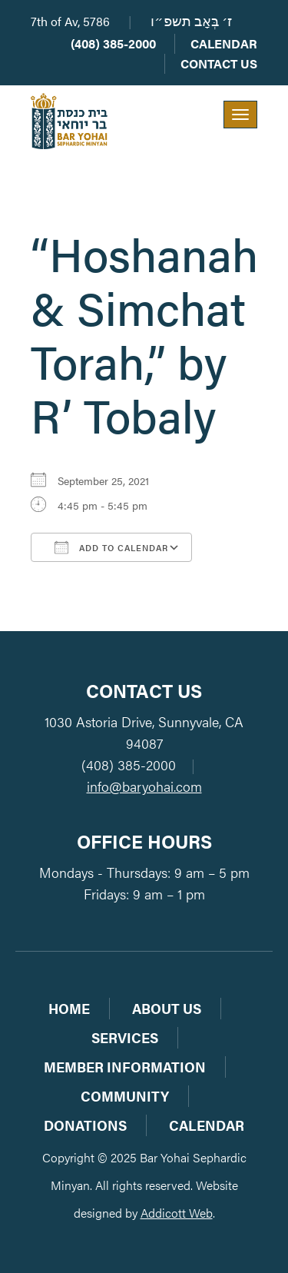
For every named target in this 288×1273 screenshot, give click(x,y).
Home (69, 1008)
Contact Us (218, 63)
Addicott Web (177, 1212)
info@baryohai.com (144, 786)
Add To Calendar (111, 547)
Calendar (223, 43)
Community (125, 1095)
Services (124, 1037)
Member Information (125, 1066)
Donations (85, 1125)
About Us (166, 1008)
